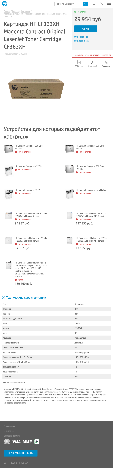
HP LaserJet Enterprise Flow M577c (91, 190)
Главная (7, 11)
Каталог (16, 11)
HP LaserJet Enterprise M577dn (28, 166)
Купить (86, 29)
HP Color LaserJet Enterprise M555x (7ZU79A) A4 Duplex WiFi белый (91, 215)
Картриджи (27, 11)
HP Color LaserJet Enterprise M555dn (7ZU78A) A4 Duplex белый (31, 215)
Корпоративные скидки (20, 453)
